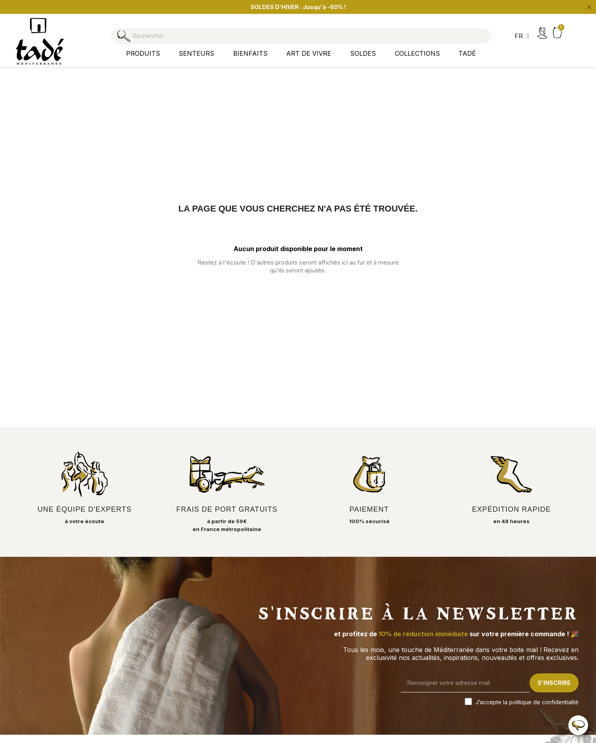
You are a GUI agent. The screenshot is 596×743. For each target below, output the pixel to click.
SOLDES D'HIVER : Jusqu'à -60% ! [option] (298, 7)
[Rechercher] (297, 32)
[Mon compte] (542, 33)
